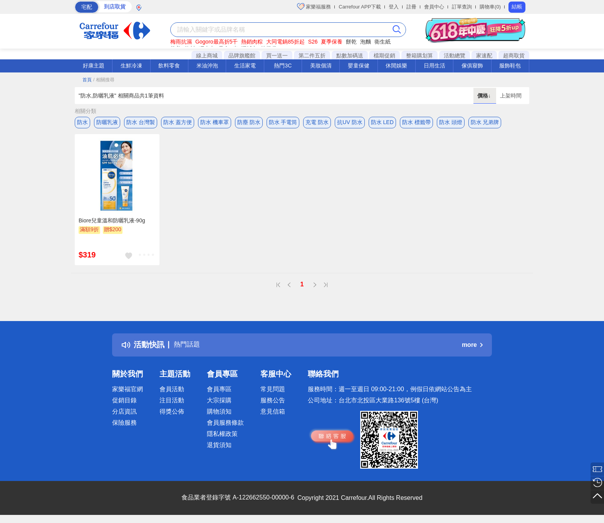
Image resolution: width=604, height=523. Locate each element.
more (472, 346)
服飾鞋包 (510, 65)
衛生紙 (382, 42)
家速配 (484, 55)
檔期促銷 (384, 55)
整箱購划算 (419, 55)
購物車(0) (490, 7)
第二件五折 (312, 55)
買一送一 (277, 55)
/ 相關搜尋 (103, 79)
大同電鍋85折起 (285, 42)
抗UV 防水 (349, 122)
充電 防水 (317, 122)
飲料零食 (169, 65)
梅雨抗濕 (181, 42)
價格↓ (484, 95)
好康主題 (93, 65)
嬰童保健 (358, 65)
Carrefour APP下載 (360, 7)
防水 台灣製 (140, 122)
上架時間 (511, 95)
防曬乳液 (107, 122)
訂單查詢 (462, 7)
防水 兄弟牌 (485, 122)
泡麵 (365, 42)
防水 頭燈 (450, 122)
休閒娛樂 (396, 65)
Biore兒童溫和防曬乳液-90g (112, 222)
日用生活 (434, 65)
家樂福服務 (314, 6)
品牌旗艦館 (241, 55)
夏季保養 (331, 42)
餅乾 (351, 42)
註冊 (411, 7)
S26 (313, 42)
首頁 (87, 79)
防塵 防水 (248, 122)
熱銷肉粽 (252, 42)
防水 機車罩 (214, 122)
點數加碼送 (349, 55)
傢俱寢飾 (472, 65)
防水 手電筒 (283, 122)
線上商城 (207, 55)
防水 (82, 122)
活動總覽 (454, 55)
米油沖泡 (207, 65)
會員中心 (434, 7)
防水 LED (382, 122)
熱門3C (283, 65)
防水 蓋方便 (177, 122)
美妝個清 (321, 65)
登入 (394, 7)
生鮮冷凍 (131, 65)
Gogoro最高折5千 (216, 42)
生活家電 (245, 65)
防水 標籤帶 (416, 122)
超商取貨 (514, 55)
